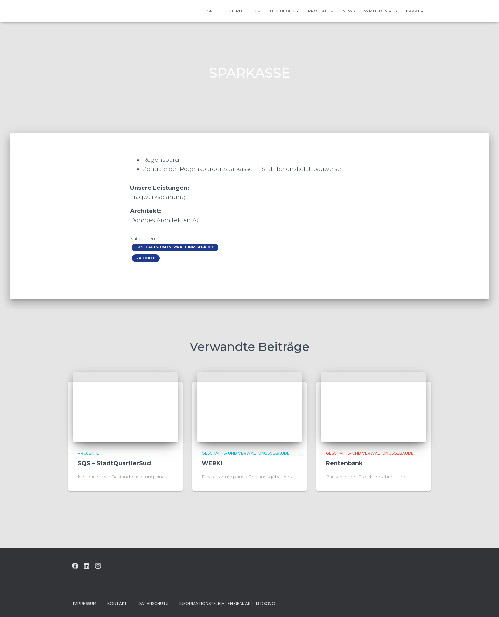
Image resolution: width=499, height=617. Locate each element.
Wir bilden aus (380, 11)
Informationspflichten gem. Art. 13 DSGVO (227, 603)
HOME (210, 11)
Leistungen (284, 11)
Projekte (320, 11)
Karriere (416, 11)
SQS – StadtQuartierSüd (114, 463)
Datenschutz (153, 603)
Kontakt (117, 603)
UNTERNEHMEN (243, 11)
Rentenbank (344, 463)
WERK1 (212, 463)
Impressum (84, 603)
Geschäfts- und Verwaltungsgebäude (175, 247)
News (349, 11)
